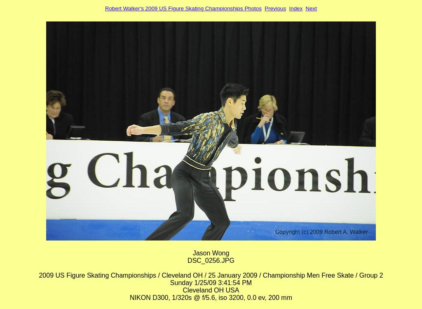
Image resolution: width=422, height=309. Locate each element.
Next (311, 8)
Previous (275, 8)
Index (296, 8)
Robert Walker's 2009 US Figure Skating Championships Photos (183, 8)
